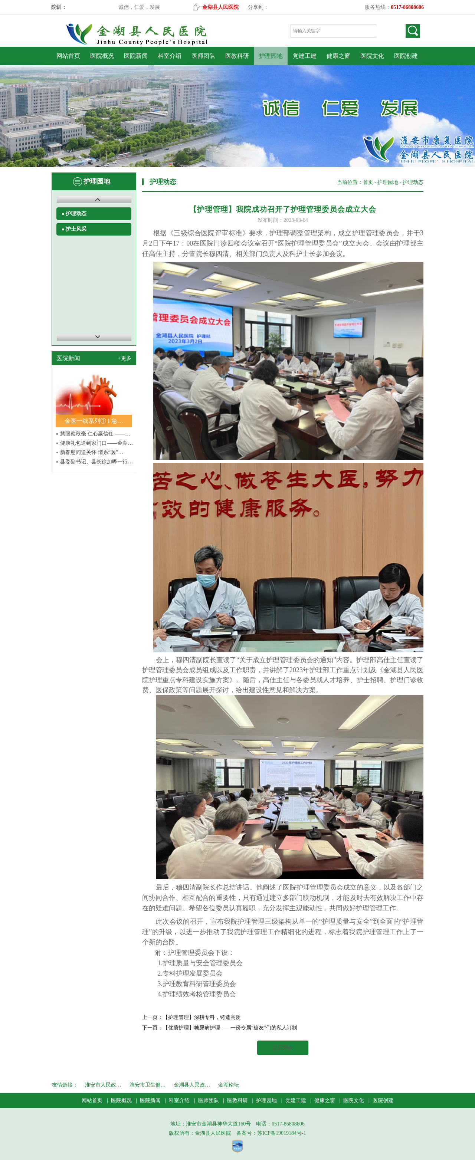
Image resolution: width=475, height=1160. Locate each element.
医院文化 (372, 56)
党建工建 (305, 56)
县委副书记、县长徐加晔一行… (96, 461)
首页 (368, 182)
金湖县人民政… (192, 1085)
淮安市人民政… (103, 1085)
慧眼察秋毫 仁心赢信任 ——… (95, 434)
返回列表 (282, 1048)
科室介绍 (169, 56)
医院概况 (102, 56)
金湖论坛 (228, 1085)
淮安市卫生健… (148, 1085)
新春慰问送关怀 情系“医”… (91, 452)
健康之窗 (338, 56)
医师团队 (203, 56)
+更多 (124, 358)
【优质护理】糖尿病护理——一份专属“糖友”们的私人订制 (230, 1028)
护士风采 (76, 229)
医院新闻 (136, 56)
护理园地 (271, 56)
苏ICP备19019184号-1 (281, 1133)
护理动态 (76, 213)
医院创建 (406, 56)
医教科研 (237, 56)
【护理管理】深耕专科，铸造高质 (202, 1017)
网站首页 (68, 56)
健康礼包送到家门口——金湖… (96, 443)
